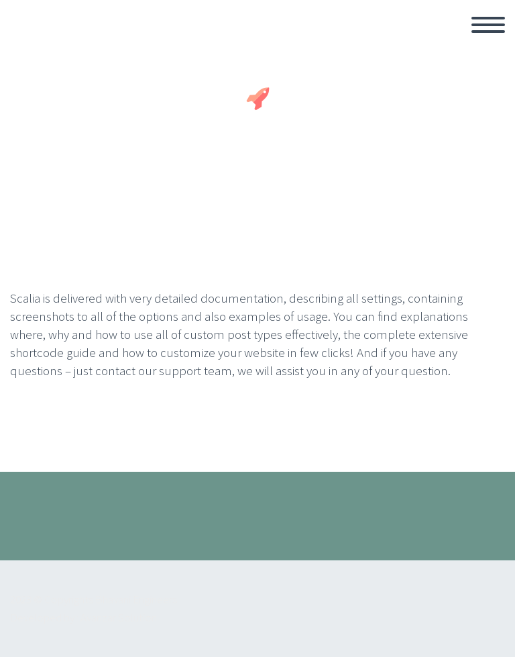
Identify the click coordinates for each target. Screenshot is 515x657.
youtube (438, 525)
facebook (399, 525)
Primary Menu (488, 25)
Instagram (478, 525)
